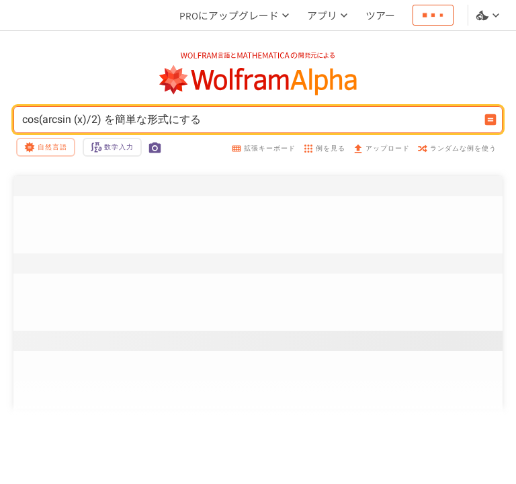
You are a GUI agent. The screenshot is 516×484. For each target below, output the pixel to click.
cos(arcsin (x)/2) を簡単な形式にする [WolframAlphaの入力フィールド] (249, 119)
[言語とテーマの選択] (489, 15)
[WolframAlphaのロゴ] (258, 80)
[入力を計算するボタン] (490, 119)
